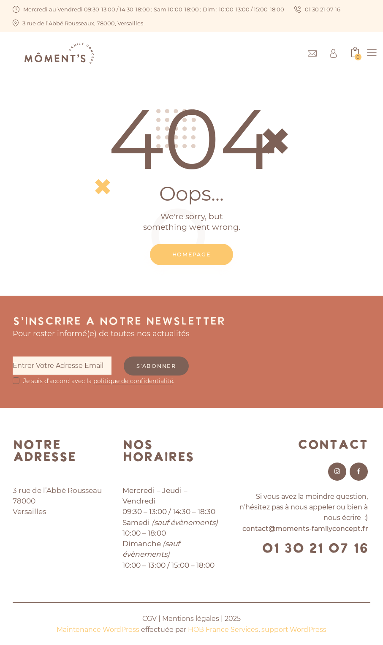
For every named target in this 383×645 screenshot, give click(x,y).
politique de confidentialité (133, 381)
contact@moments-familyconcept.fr (304, 529)
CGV (149, 619)
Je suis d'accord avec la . (98, 380)
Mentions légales (191, 619)
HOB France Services (223, 629)
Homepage (192, 254)
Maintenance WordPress (97, 629)
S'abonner (159, 366)
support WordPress (294, 629)
